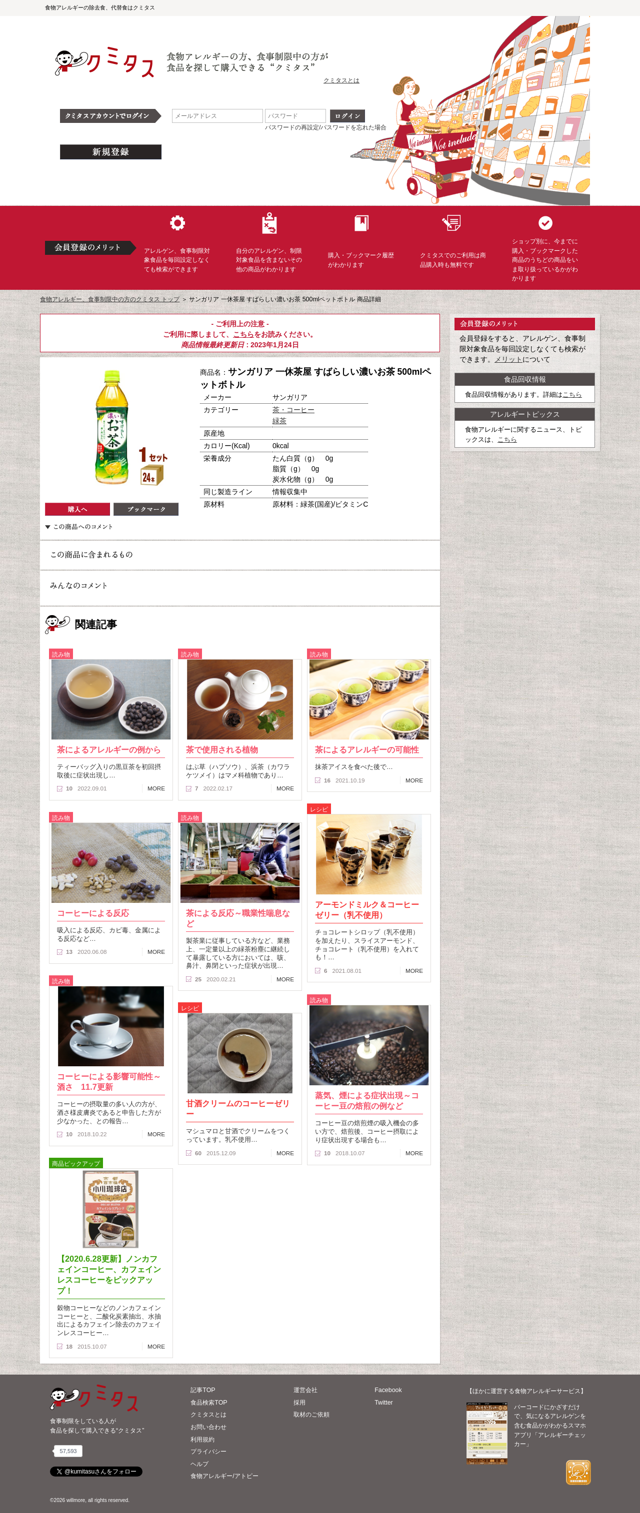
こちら (243, 334)
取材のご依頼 (312, 1414)
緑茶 (279, 421)
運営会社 (306, 1390)
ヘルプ (199, 1464)
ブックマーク (146, 509)
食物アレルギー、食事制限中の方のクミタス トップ (110, 299)
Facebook (388, 1390)
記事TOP (202, 1390)
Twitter (383, 1402)
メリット (508, 359)
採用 (300, 1402)
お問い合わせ (208, 1427)
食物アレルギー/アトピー (224, 1476)
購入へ (77, 509)
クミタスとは (342, 80)
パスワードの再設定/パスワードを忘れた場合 (325, 127)
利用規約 (202, 1439)
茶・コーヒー (293, 410)
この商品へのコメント (78, 527)
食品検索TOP (208, 1402)
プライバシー (208, 1451)
